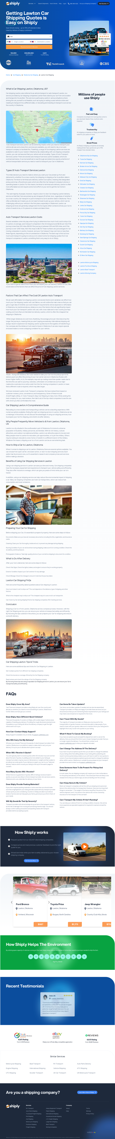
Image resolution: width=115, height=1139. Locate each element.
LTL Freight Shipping (52, 1119)
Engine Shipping (12, 1068)
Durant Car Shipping (86, 245)
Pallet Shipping (50, 1111)
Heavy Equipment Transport (54, 1108)
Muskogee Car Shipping (87, 195)
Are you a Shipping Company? (88, 3)
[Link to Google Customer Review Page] (23, 1035)
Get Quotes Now (31, 861)
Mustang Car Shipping (87, 234)
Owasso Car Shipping (86, 188)
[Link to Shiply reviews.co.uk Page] (91, 1035)
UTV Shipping (11, 1073)
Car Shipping (17, 75)
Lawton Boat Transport (87, 270)
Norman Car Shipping (86, 163)
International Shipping (37, 1068)
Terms (88, 1108)
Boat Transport (35, 1064)
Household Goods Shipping (53, 1116)
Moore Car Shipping (86, 173)
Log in (64, 3)
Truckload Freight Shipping (33, 1114)
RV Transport (58, 1064)
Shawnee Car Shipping (87, 198)
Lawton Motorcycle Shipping (89, 262)
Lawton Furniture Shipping (88, 266)
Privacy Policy (90, 1114)
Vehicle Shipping (59, 1068)
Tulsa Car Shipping (86, 159)
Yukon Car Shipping (86, 216)
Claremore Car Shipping (87, 241)
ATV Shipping (82, 1068)
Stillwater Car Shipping (87, 184)
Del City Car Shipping (86, 227)
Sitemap (88, 1111)
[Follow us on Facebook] (89, 1132)
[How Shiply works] (84, 846)
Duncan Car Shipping (86, 220)
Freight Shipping (30, 1127)
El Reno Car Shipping (86, 255)
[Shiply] (13, 3)
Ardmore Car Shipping (87, 209)
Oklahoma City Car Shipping (89, 156)
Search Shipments (43, 3)
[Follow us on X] (88, 1132)
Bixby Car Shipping (86, 202)
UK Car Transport (59, 1073)
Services (32, 3)
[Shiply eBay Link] (94, 1132)
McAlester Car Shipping (87, 252)
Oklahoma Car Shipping (31, 75)
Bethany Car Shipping (87, 230)
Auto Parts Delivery (84, 1064)
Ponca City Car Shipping (87, 213)
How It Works (53, 3)
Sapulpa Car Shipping (86, 223)
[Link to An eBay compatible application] (57, 1035)
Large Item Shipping (51, 1122)
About (68, 1108)
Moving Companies (51, 1127)
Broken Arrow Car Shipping (88, 166)
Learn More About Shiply (87, 1092)
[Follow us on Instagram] (90, 1132)
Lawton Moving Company (88, 273)
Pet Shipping (29, 1116)
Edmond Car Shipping (87, 170)
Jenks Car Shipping (86, 205)
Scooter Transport (36, 1073)
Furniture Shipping (31, 1124)
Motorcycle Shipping (13, 1064)
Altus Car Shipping (86, 248)
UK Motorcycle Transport (86, 1073)
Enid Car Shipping (85, 181)
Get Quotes (103, 4)
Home (8, 75)
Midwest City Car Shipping (88, 177)
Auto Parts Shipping (31, 1111)
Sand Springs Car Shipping (88, 237)
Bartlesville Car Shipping (88, 191)
